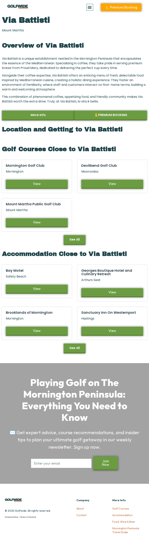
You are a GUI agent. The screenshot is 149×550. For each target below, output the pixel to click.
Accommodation (122, 515)
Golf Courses (120, 508)
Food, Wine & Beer (123, 521)
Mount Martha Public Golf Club (33, 204)
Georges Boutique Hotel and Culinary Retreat (106, 272)
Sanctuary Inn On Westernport (108, 312)
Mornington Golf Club (25, 165)
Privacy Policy (11, 517)
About (80, 508)
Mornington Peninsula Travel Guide (125, 530)
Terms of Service (27, 517)
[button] (89, 7)
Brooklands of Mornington (29, 312)
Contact (81, 515)
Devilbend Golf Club (99, 165)
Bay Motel (14, 270)
